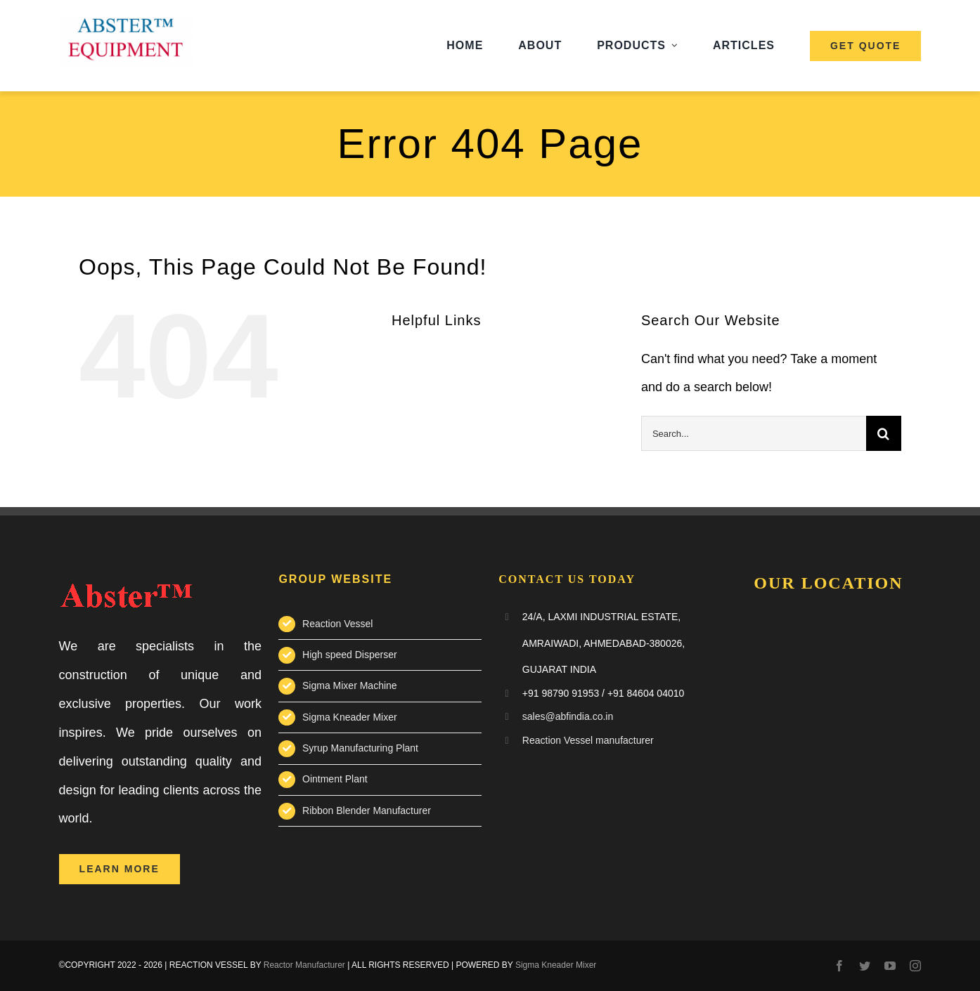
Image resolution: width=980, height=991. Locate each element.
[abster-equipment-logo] (126, 22)
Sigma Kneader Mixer (349, 717)
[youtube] (890, 965)
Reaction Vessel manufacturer (588, 740)
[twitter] (864, 965)
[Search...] (753, 433)
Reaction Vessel (337, 623)
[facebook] (839, 965)
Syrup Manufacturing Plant (360, 748)
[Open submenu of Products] (674, 45)
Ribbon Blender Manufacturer (366, 810)
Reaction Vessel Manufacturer (834, 725)
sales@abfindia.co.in (567, 716)
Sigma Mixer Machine (349, 685)
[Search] (883, 433)
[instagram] (915, 965)
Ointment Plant (335, 779)
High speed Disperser (349, 654)
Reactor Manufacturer (304, 965)
